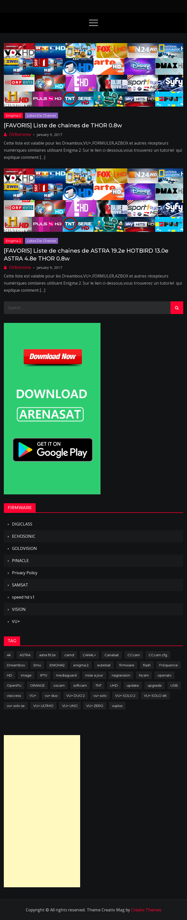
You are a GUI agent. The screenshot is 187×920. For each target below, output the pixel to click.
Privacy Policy (24, 573)
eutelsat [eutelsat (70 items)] (104, 665)
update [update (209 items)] (133, 685)
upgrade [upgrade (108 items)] (155, 685)
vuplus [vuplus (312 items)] (117, 706)
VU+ (16, 621)
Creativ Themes (146, 910)
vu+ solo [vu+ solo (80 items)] (100, 695)
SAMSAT (20, 585)
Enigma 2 (13, 115)
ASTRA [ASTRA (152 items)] (25, 655)
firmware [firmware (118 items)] (126, 665)
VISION (19, 609)
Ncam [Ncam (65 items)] (144, 675)
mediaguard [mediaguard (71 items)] (66, 675)
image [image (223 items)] (26, 675)
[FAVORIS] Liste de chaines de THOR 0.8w (63, 125)
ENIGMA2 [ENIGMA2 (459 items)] (57, 665)
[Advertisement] (42, 811)
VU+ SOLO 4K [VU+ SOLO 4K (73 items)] (155, 695)
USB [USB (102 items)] (174, 685)
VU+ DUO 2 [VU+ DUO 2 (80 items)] (75, 695)
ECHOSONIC (23, 536)
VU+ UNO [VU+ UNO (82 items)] (70, 706)
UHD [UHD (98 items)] (114, 685)
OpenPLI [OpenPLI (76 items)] (14, 685)
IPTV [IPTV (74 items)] (43, 675)
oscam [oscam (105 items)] (59, 685)
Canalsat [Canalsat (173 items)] (112, 655)
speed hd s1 (23, 597)
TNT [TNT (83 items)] (98, 685)
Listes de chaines (41, 115)
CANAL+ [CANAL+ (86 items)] (89, 655)
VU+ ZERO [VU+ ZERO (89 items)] (94, 706)
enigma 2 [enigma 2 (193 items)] (81, 665)
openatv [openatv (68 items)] (164, 675)
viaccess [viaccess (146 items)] (14, 695)
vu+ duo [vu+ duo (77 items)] (51, 695)
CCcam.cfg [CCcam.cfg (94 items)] (158, 655)
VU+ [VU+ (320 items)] (33, 695)
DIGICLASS (22, 524)
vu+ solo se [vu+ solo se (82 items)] (16, 706)
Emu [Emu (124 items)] (37, 665)
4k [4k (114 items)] (9, 655)
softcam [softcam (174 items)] (80, 685)
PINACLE (20, 560)
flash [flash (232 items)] (147, 665)
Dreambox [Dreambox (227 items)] (16, 665)
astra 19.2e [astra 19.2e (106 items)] (47, 655)
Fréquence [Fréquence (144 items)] (168, 665)
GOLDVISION (24, 548)
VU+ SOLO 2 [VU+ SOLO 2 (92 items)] (125, 695)
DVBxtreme (20, 134)
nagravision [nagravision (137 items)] (121, 675)
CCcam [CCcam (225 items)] (133, 655)
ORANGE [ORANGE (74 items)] (37, 685)
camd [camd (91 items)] (69, 655)
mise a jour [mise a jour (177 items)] (94, 675)
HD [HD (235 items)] (9, 675)
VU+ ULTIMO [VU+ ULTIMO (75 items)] (43, 706)
